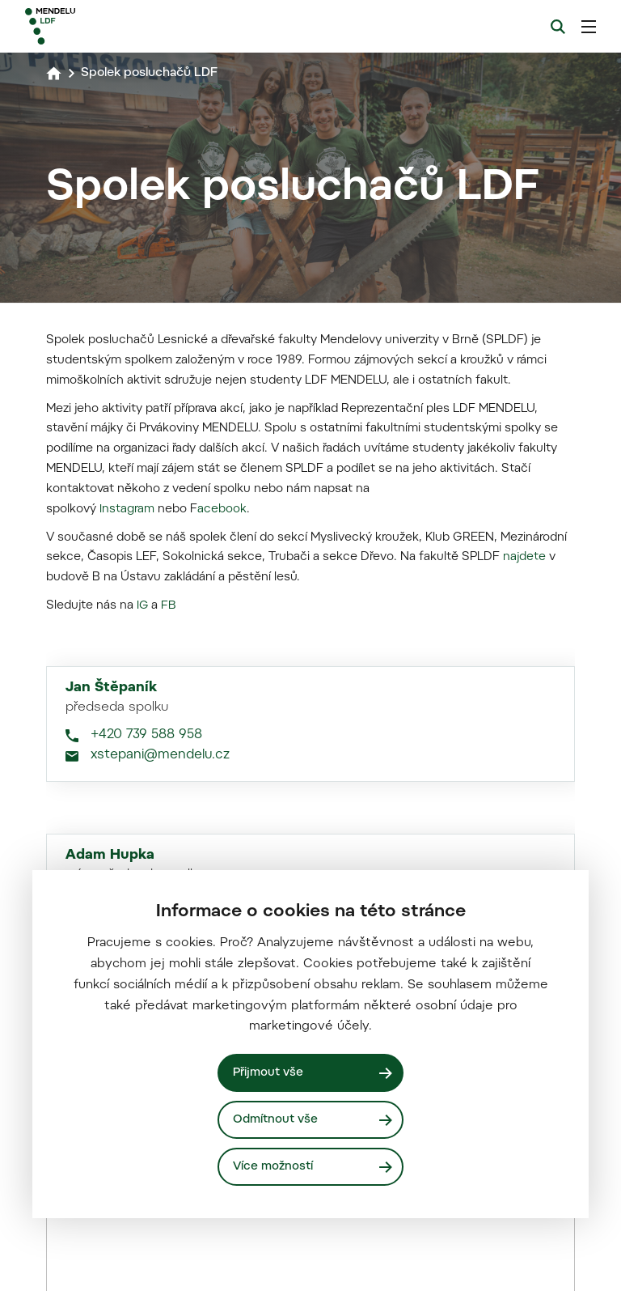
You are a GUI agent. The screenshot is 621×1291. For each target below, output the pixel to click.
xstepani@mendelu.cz (160, 1227)
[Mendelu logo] (110, 26)
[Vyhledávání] (558, 26)
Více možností (274, 1166)
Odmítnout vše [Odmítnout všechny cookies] (276, 1119)
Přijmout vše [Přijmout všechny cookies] (269, 1072)
